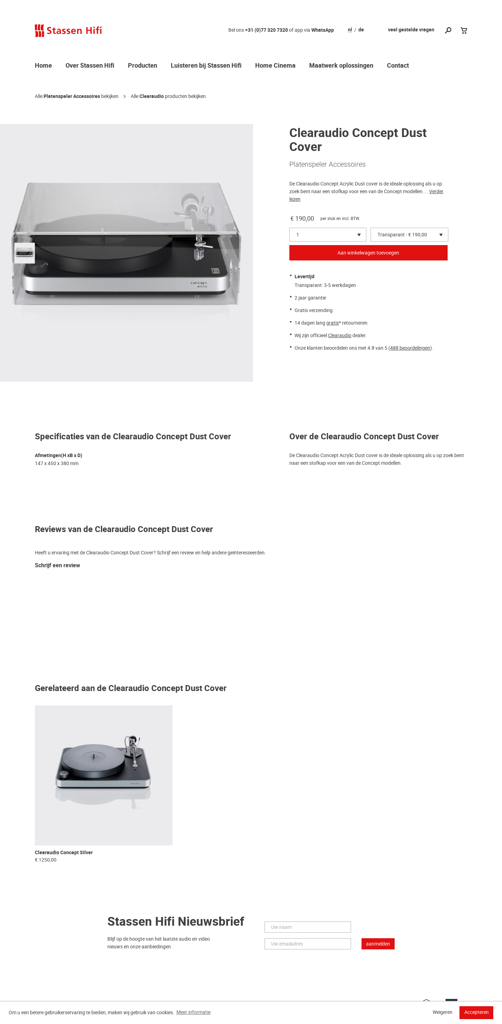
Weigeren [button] (442, 1012)
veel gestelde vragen (411, 29)
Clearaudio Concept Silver (64, 852)
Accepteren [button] (476, 1012)
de (361, 30)
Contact (398, 66)
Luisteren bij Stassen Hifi (206, 66)
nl (350, 30)
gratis (332, 322)
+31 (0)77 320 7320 (266, 30)
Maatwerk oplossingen (341, 66)
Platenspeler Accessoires (72, 96)
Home (43, 66)
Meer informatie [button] (193, 1012)
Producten (142, 66)
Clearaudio (151, 96)
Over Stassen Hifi (90, 66)
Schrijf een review (57, 566)
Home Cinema (275, 66)
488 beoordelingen (410, 347)
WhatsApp (322, 30)
